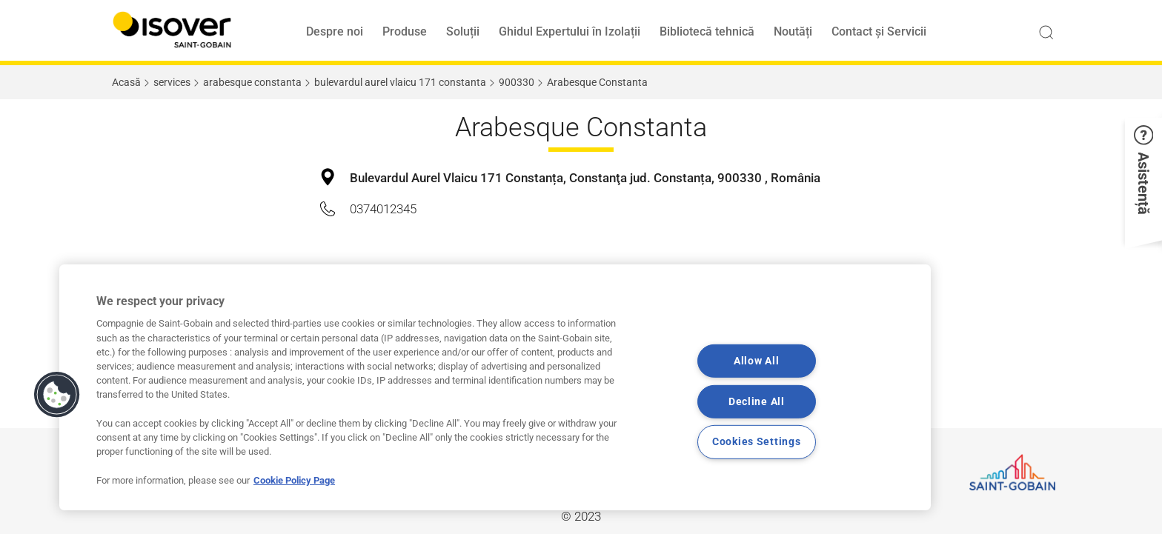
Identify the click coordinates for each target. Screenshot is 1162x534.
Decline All (756, 402)
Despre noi (334, 31)
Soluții (462, 31)
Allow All (756, 361)
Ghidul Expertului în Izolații (569, 31)
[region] (495, 387)
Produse (404, 31)
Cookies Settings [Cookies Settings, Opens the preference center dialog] (756, 441)
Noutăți (793, 31)
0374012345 (383, 208)
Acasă (126, 82)
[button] (1143, 179)
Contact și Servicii (878, 31)
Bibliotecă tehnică (707, 31)
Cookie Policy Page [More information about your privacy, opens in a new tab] (294, 480)
